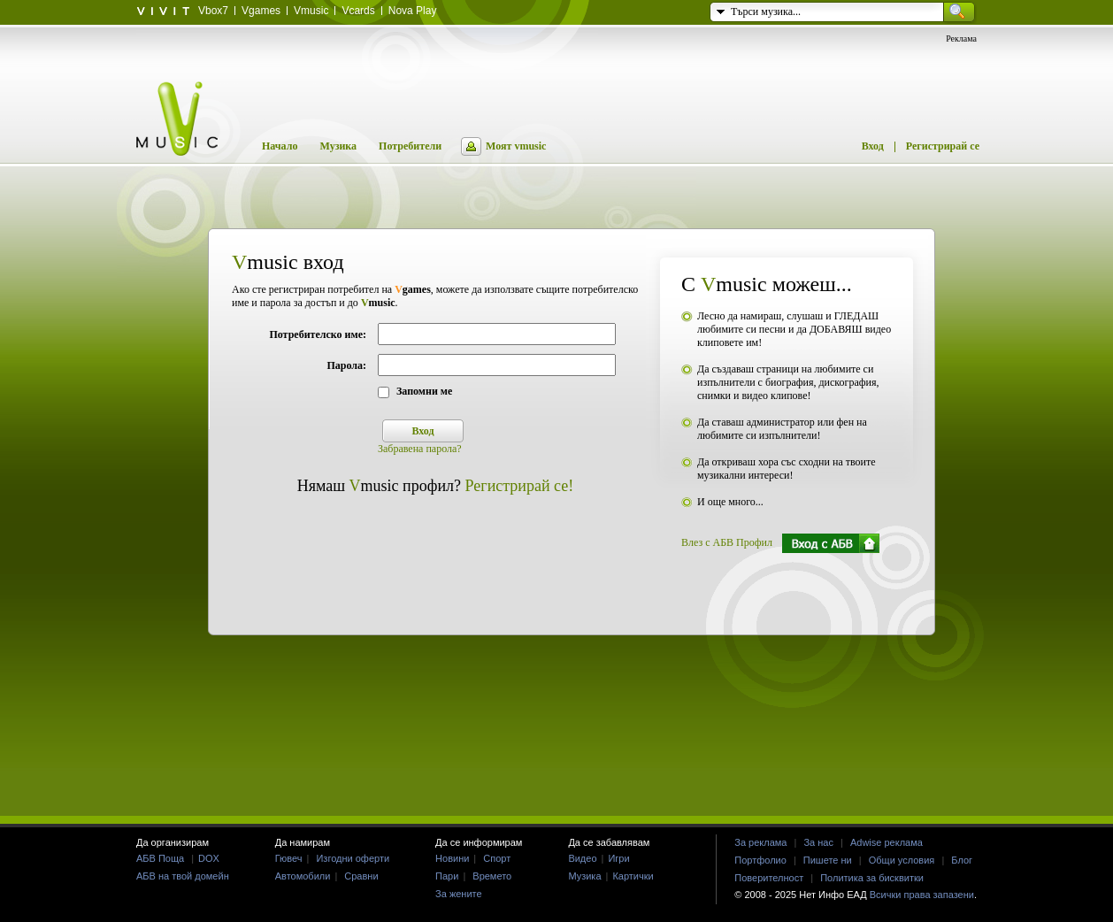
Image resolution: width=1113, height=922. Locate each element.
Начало (279, 146)
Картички (632, 876)
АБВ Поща (160, 858)
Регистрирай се (942, 146)
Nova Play (412, 10)
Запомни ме (424, 391)
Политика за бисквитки (872, 877)
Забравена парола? (420, 448)
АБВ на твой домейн (182, 876)
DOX (208, 858)
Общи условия (902, 860)
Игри (618, 858)
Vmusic (311, 10)
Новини (452, 858)
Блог (961, 860)
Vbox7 (213, 10)
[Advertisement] (556, 746)
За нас (818, 842)
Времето (491, 876)
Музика (338, 146)
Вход (873, 146)
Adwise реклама (886, 842)
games (413, 289)
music (378, 302)
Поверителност (768, 877)
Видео (582, 858)
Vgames (261, 10)
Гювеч (289, 858)
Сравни (361, 876)
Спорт (496, 858)
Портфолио (760, 860)
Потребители (410, 146)
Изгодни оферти (352, 858)
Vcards (358, 10)
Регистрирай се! (519, 486)
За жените (458, 893)
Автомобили (303, 876)
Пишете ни (827, 860)
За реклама (760, 842)
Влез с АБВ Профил (726, 542)
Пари (446, 876)
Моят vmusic (516, 146)
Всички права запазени (922, 894)
